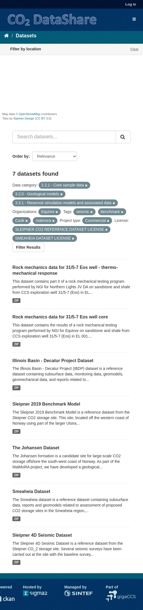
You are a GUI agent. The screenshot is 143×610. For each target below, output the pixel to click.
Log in (130, 4)
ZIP (16, 300)
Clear (134, 49)
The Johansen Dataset (35, 447)
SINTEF (71, 593)
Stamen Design (24, 118)
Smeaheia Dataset (31, 491)
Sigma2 (39, 593)
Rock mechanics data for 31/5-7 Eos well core (60, 317)
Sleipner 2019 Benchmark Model (46, 404)
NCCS (111, 593)
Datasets (26, 35)
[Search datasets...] (64, 137)
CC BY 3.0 (43, 118)
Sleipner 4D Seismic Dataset (42, 535)
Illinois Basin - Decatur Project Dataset (52, 360)
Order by (20, 156)
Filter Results (28, 247)
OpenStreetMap (29, 114)
